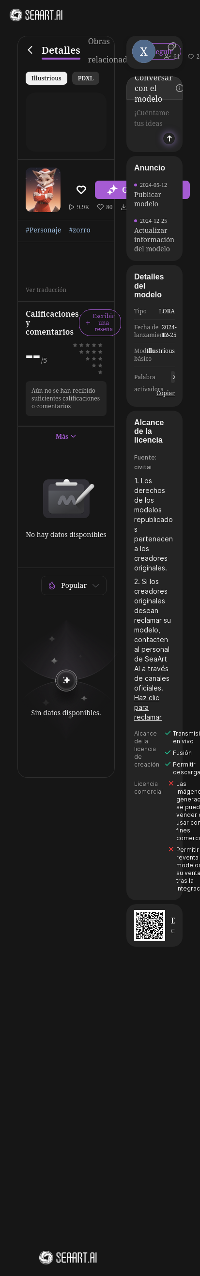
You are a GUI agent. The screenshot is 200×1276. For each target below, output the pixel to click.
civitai (143, 467)
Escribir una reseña (100, 323)
